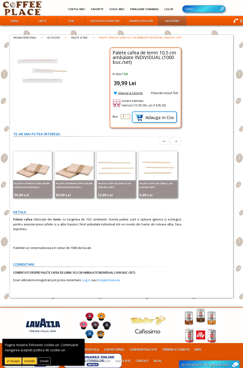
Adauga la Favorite (130, 93)
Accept (14, 361)
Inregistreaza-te (108, 280)
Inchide (29, 361)
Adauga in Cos (154, 117)
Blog (157, 361)
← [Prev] (164, 141)
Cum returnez (114, 350)
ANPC (198, 350)
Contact (142, 361)
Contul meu (76, 9)
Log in (86, 280)
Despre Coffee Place (95, 361)
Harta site (123, 361)
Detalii (44, 361)
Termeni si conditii (175, 350)
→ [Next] (175, 141)
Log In (168, 9)
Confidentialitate (143, 350)
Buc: (115, 116)
